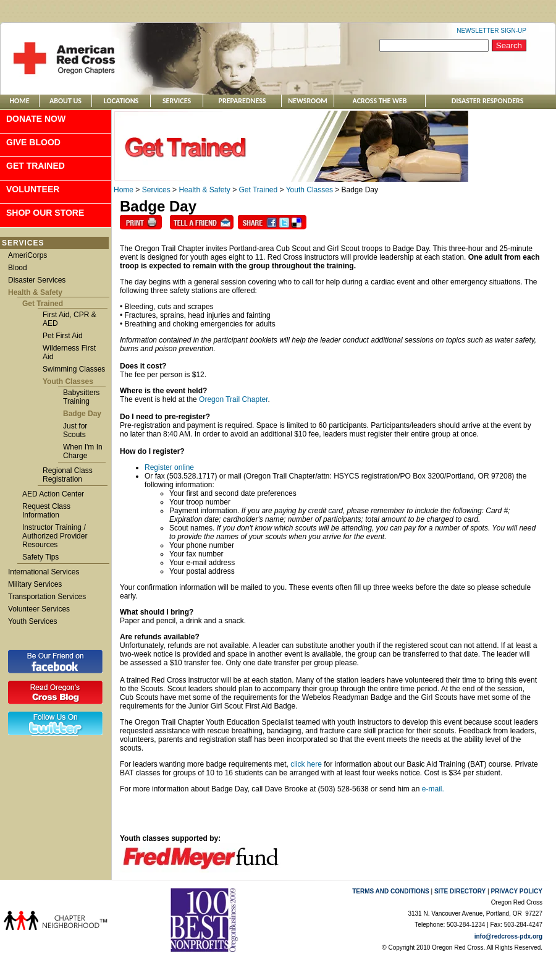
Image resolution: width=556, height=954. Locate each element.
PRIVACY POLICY (516, 891)
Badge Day (82, 413)
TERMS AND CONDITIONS (390, 891)
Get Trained (35, 166)
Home (19, 100)
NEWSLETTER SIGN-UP (491, 30)
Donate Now (35, 119)
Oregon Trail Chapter (233, 399)
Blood (17, 267)
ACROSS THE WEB (380, 100)
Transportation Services (47, 596)
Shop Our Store (45, 213)
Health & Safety (35, 292)
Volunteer (32, 189)
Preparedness (242, 100)
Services (176, 100)
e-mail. (433, 789)
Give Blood (33, 142)
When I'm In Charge (83, 451)
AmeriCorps (27, 255)
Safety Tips (40, 557)
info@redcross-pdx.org (508, 936)
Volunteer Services (39, 609)
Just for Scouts (75, 430)
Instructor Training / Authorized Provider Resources (54, 536)
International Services (43, 572)
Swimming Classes (74, 369)
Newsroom (307, 100)
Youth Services (32, 621)
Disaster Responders (488, 100)
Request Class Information (46, 510)
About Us (65, 100)
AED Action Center (53, 494)
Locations (121, 100)
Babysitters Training (81, 397)
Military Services (35, 584)
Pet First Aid (63, 335)
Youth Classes (68, 381)
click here (306, 764)
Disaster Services (36, 280)
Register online (169, 467)
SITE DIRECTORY (460, 891)
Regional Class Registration (68, 474)
